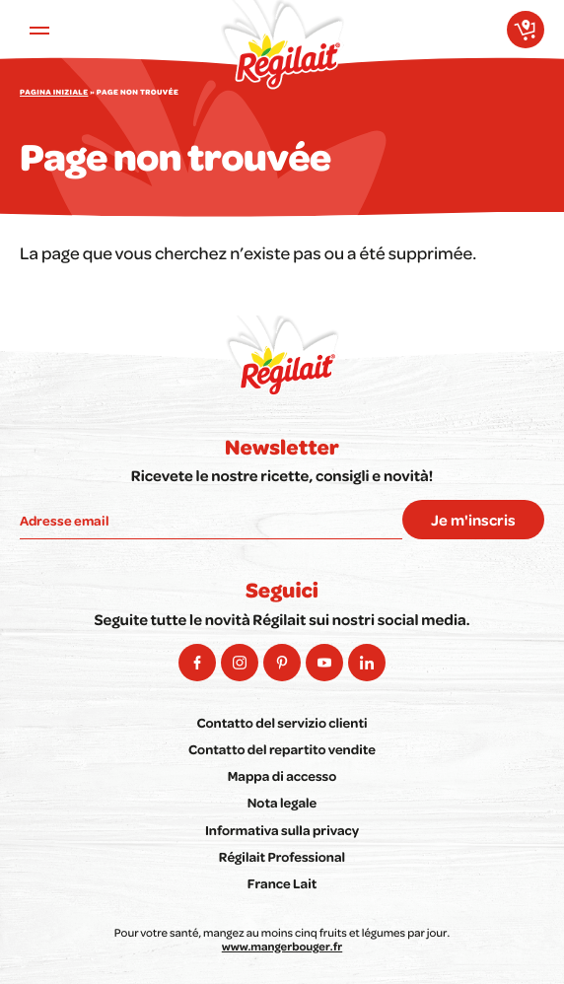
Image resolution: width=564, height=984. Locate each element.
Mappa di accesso (282, 776)
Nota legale (282, 803)
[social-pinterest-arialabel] (282, 662)
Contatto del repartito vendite (282, 749)
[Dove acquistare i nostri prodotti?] (525, 29)
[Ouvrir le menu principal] (39, 29)
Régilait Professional (282, 857)
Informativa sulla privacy (282, 830)
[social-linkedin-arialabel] (367, 662)
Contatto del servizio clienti (281, 723)
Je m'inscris (473, 519)
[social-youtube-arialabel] (324, 662)
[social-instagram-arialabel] (239, 662)
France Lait (282, 884)
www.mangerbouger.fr (282, 946)
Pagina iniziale (54, 93)
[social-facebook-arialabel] (197, 662)
